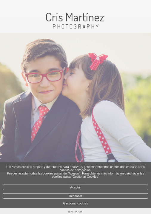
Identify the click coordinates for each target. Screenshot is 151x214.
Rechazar (75, 196)
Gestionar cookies (75, 203)
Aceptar (75, 187)
